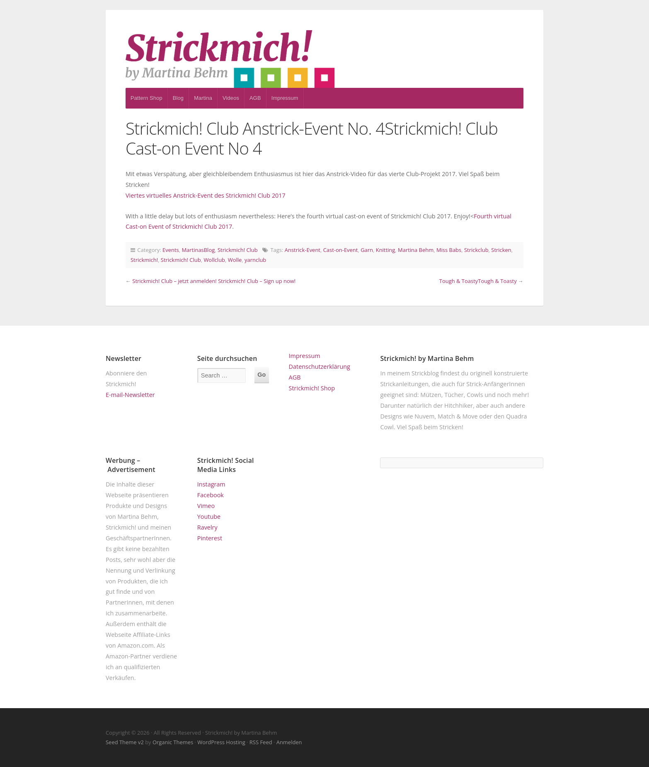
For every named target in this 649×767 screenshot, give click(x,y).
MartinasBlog (198, 250)
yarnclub (255, 260)
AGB (255, 98)
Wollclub (214, 260)
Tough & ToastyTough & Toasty (478, 281)
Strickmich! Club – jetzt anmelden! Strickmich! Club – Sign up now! (213, 281)
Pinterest (209, 538)
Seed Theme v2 (125, 742)
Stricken (501, 250)
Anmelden (289, 742)
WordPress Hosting (221, 742)
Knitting (385, 250)
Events (170, 250)
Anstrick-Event (302, 250)
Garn (367, 250)
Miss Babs (448, 250)
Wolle (235, 260)
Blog (178, 98)
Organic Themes (173, 742)
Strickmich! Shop (312, 388)
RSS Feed (260, 742)
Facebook (210, 495)
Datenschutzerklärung (319, 366)
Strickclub (476, 250)
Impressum (284, 98)
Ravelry (207, 527)
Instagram (211, 484)
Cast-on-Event (340, 250)
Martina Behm (415, 250)
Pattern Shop (146, 98)
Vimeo (206, 506)
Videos (231, 98)
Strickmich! (144, 260)
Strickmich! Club (238, 250)
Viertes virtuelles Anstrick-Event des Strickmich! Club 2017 (206, 195)
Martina (203, 98)
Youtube (208, 516)
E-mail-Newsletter (130, 395)
